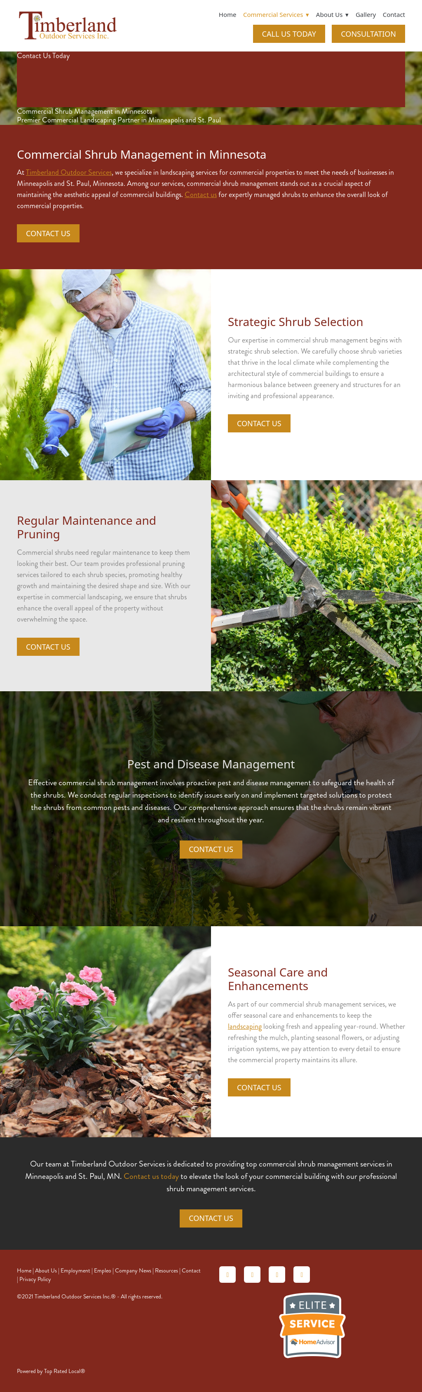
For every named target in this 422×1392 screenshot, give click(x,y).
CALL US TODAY (289, 34)
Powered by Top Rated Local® (51, 1371)
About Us (46, 1271)
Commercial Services (276, 14)
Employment (75, 1271)
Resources (166, 1271)
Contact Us (48, 233)
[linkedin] (277, 1274)
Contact (394, 14)
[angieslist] (252, 1274)
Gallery (366, 14)
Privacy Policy (35, 1279)
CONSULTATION (368, 34)
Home (228, 14)
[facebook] (301, 1274)
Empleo (102, 1271)
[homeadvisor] (227, 1274)
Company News (133, 1271)
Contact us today (151, 1176)
